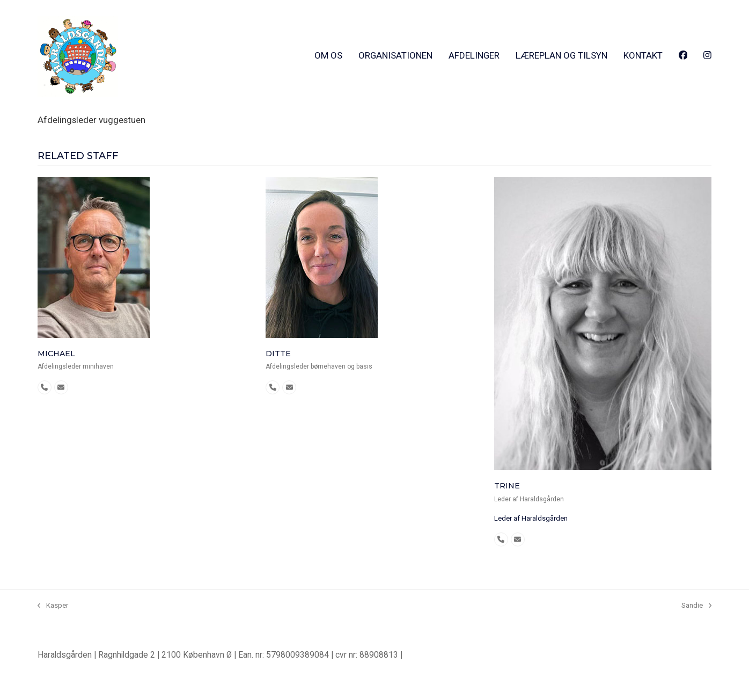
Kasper (53, 605)
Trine (507, 486)
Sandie (696, 605)
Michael (56, 353)
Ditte (278, 353)
